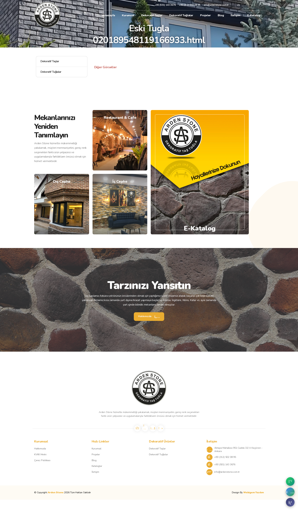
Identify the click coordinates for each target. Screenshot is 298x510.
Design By (248, 492)
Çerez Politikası (42, 460)
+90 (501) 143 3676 (165, 5)
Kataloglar (97, 466)
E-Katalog (253, 15)
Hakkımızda (149, 316)
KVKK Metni (40, 454)
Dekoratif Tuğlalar (181, 15)
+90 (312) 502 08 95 (189, 5)
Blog (221, 15)
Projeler (205, 15)
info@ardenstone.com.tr (216, 5)
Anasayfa (109, 15)
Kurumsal (128, 15)
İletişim (235, 15)
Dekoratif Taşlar (151, 15)
